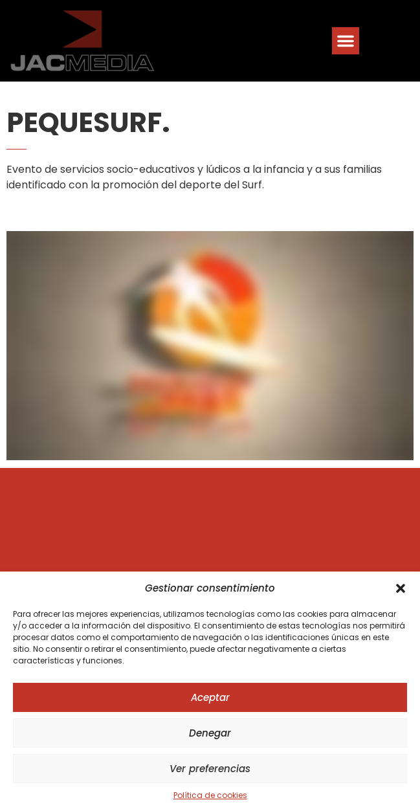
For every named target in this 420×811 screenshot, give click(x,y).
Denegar (210, 733)
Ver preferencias (210, 768)
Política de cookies (210, 795)
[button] (400, 588)
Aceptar (210, 697)
